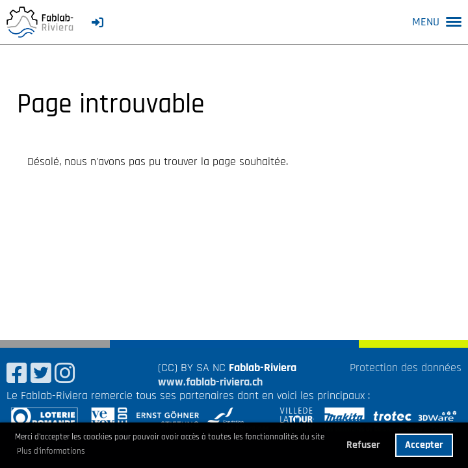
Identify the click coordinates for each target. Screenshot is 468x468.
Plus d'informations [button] (51, 451)
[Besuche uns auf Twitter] (41, 374)
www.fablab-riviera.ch (210, 381)
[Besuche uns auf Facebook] (16, 374)
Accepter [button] (424, 445)
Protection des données (406, 367)
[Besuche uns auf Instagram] (65, 374)
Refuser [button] (363, 445)
